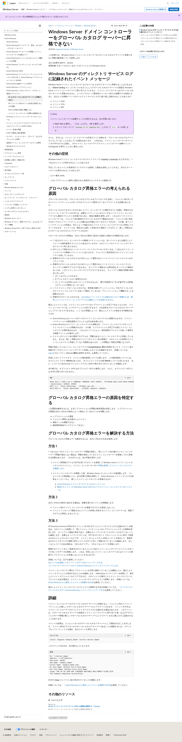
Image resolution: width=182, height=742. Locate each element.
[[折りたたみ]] (40, 26)
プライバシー (50, 735)
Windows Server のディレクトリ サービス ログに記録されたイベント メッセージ (159, 31)
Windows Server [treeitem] (10, 35)
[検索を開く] (167, 3)
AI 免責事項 (7, 735)
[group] (91, 385)
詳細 (142, 44)
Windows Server (90, 25)
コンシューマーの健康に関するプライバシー (76, 735)
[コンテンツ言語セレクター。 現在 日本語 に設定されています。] (7, 729)
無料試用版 (174, 9)
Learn (50, 25)
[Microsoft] (4, 3)
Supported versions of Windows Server (69, 49)
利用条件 (100, 735)
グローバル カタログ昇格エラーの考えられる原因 (159, 35)
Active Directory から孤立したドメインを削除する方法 (70, 582)
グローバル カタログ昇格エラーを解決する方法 (158, 41)
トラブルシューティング (64, 25)
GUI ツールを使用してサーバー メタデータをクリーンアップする (75, 562)
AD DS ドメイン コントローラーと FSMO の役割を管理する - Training (74, 706)
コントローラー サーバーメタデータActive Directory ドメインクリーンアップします (83, 565)
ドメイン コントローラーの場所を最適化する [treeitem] (24, 113)
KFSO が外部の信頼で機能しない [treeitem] (20, 110)
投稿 (41, 735)
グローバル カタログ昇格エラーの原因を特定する (159, 38)
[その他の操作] (132, 26)
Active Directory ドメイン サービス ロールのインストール (81, 484)
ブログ (32, 735)
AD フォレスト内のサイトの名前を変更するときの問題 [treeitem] (25, 104)
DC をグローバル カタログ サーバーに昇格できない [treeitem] (24, 98)
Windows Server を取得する (156, 9)
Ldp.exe (51, 353)
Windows (78, 25)
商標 (107, 735)
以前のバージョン (20, 735)
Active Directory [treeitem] (12, 42)
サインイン (175, 3)
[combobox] (23, 30)
